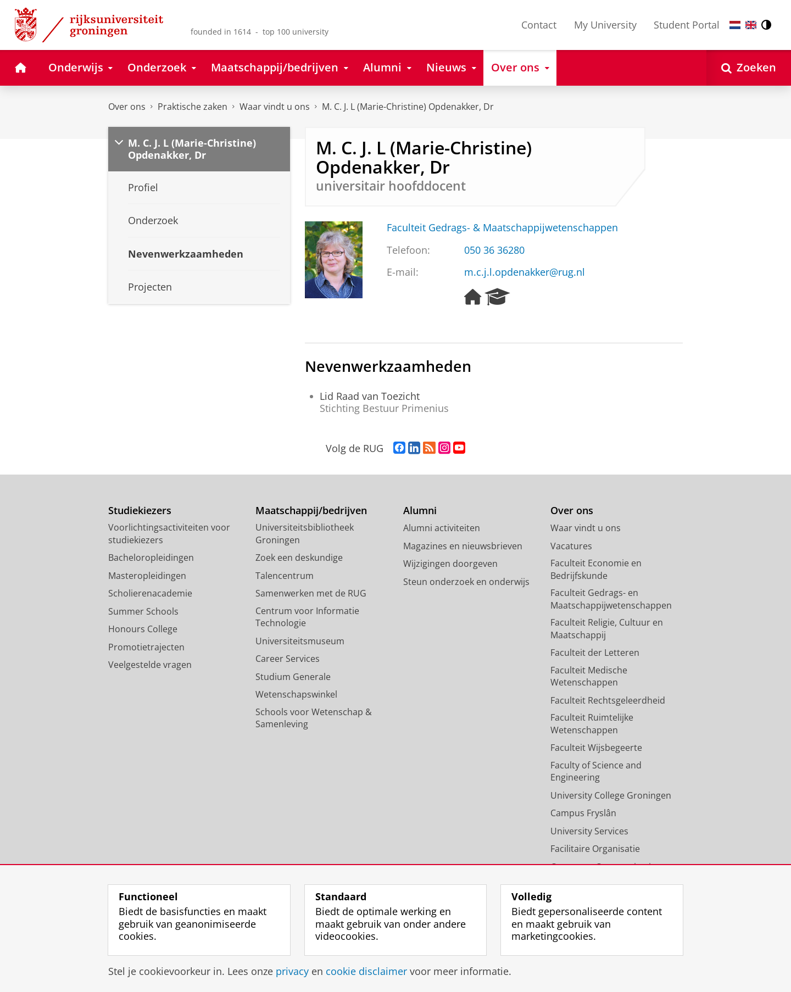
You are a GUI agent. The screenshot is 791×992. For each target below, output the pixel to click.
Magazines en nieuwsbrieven (462, 546)
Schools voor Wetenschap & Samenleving (313, 718)
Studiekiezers (139, 510)
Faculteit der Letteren (594, 653)
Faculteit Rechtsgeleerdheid (607, 700)
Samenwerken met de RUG (310, 593)
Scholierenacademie (150, 593)
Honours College (142, 629)
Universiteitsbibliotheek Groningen (304, 533)
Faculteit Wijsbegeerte (596, 748)
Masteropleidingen (147, 576)
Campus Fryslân (583, 813)
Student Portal (687, 24)
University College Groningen (610, 795)
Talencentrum (284, 576)
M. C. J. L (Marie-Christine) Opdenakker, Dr (408, 107)
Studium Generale (293, 677)
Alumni (420, 510)
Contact (538, 24)
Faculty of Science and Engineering (596, 771)
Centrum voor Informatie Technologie (307, 617)
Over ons (127, 107)
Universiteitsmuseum (299, 641)
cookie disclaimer (366, 971)
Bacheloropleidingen (151, 557)
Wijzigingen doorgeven (450, 564)
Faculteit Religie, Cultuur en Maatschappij (606, 628)
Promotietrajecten (146, 647)
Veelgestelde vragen (150, 665)
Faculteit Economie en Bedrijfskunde (596, 569)
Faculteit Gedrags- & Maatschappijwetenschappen (502, 227)
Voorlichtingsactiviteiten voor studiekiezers (169, 533)
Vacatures (571, 546)
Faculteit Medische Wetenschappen (588, 676)
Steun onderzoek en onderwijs (466, 582)
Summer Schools (143, 611)
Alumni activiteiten (441, 528)
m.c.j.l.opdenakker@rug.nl (524, 271)
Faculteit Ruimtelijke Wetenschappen (591, 723)
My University (605, 24)
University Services (589, 831)
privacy (292, 971)
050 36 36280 (494, 250)
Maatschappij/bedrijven (311, 510)
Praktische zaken (192, 107)
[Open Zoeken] (748, 68)
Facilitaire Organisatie (595, 849)
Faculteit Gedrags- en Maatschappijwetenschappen (611, 599)
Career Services (287, 659)
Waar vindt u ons (274, 107)
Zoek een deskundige (299, 557)
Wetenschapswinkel (296, 694)
